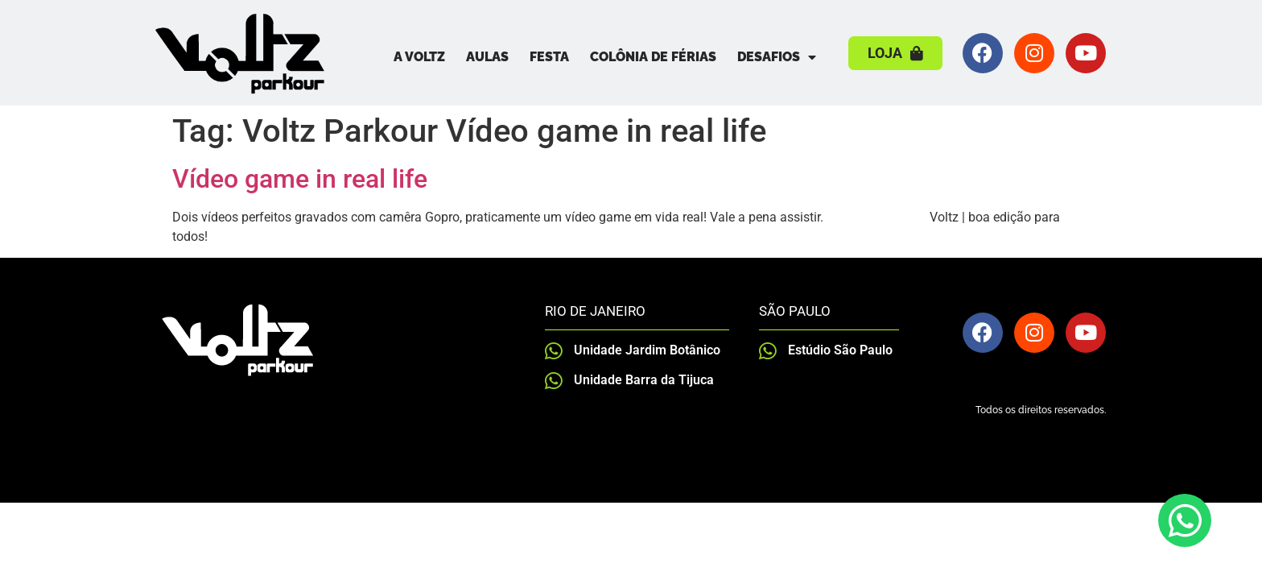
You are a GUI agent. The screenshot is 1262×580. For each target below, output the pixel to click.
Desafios (776, 57)
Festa (549, 56)
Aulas (487, 56)
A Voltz (419, 56)
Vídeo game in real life (299, 179)
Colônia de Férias (653, 56)
